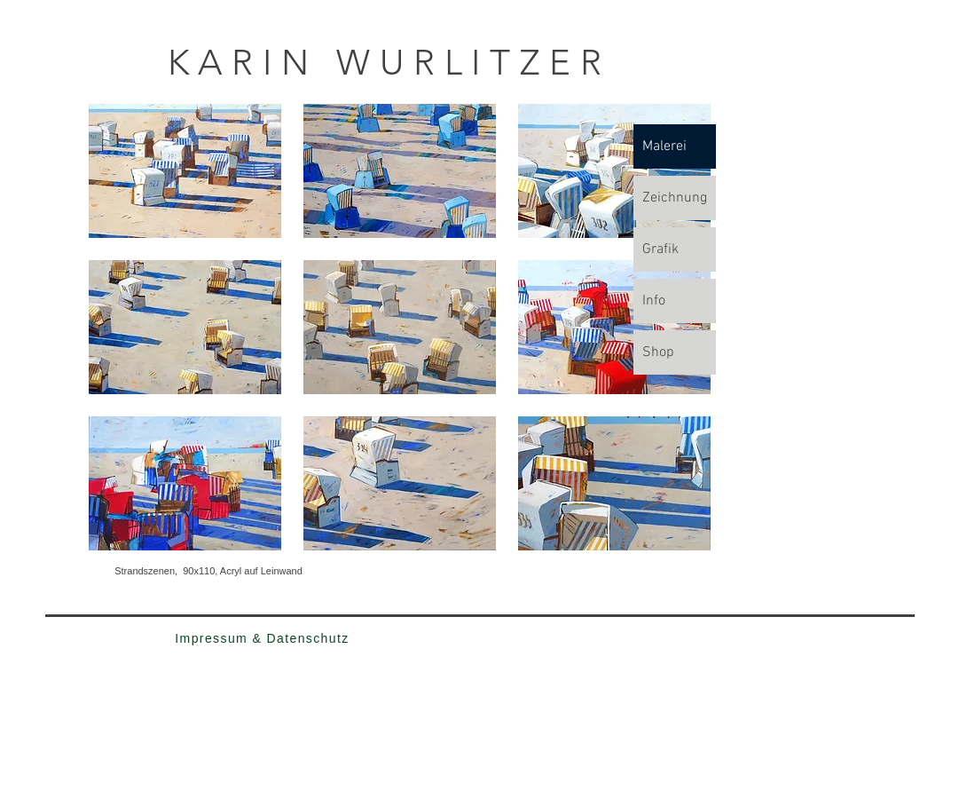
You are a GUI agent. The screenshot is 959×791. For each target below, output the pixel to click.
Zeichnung (674, 198)
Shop (658, 352)
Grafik (660, 249)
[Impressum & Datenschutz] (263, 638)
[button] (185, 171)
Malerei (664, 146)
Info (653, 301)
